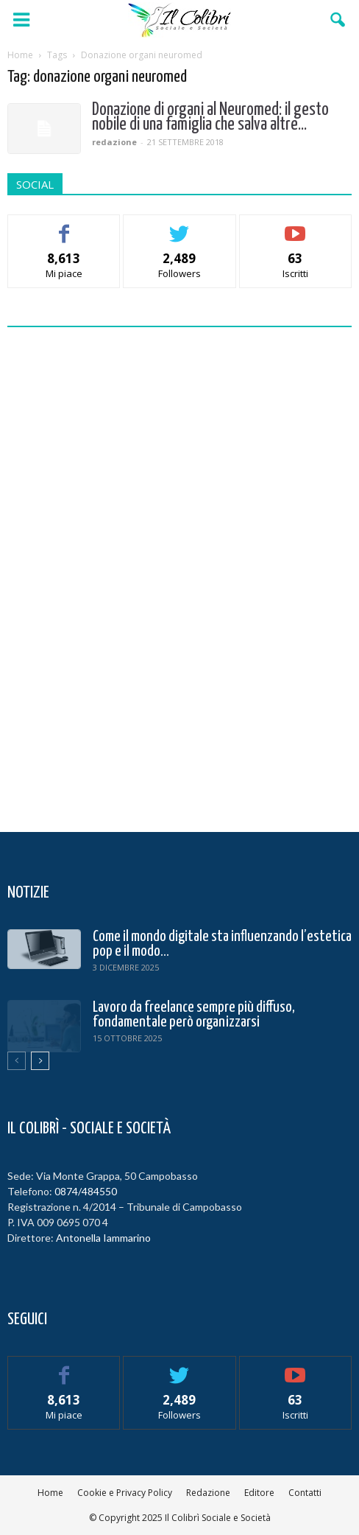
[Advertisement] (179, 575)
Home (50, 1492)
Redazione (208, 1492)
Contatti (304, 1492)
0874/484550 (85, 1191)
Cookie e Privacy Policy (124, 1492)
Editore (259, 1492)
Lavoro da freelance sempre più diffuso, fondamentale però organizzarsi (194, 1014)
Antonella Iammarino (103, 1237)
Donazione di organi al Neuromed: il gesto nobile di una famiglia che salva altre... (210, 117)
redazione (114, 141)
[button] (338, 20)
